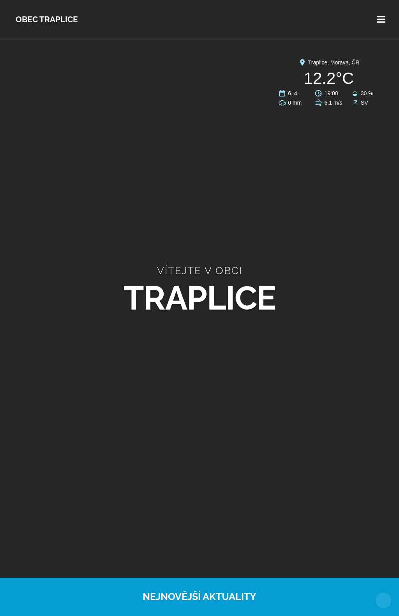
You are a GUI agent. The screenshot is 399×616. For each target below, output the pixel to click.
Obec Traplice (47, 19)
